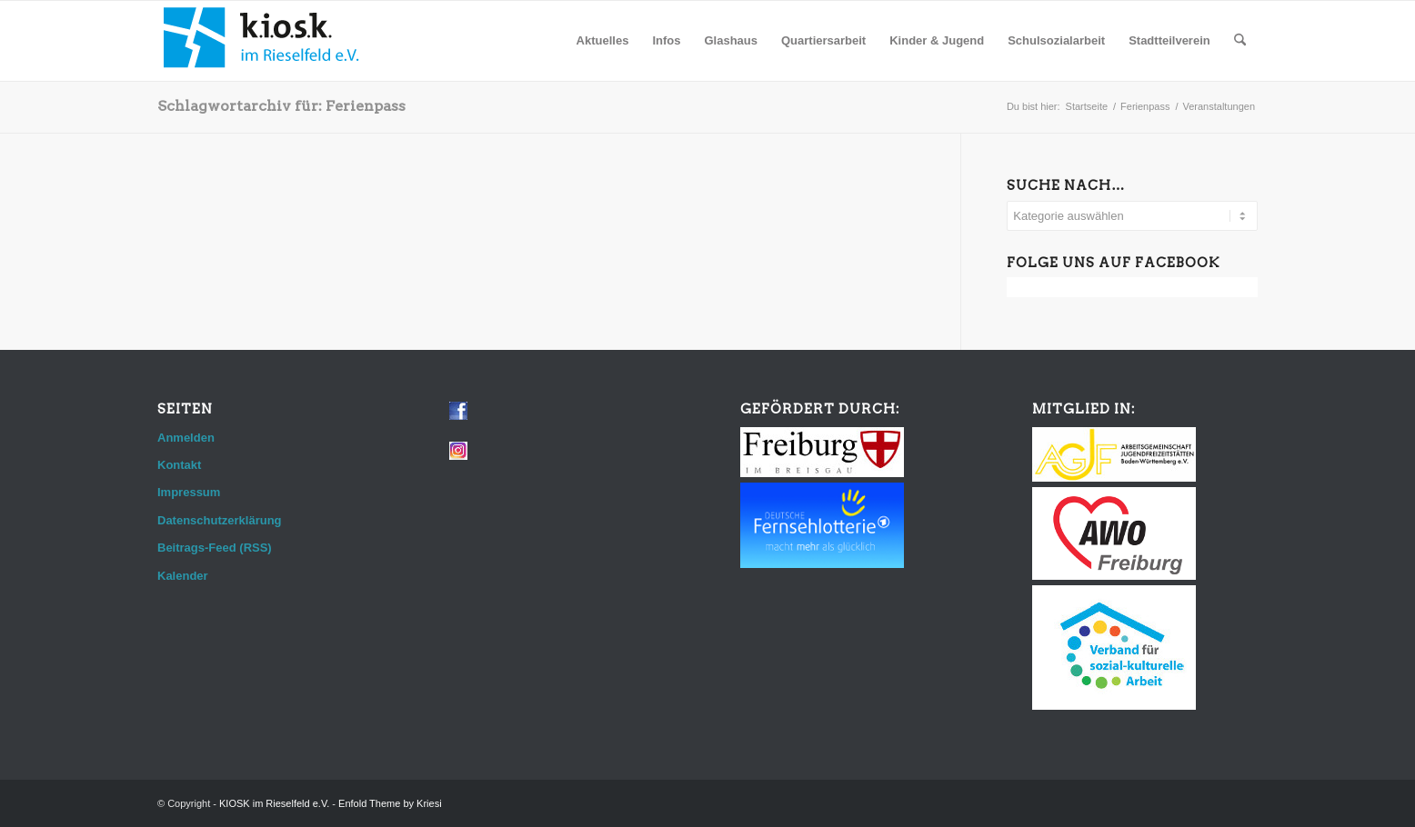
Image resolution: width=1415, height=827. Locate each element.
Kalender (182, 576)
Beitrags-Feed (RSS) (214, 547)
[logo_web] (261, 41)
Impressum (188, 492)
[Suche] (1240, 41)
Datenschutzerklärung (219, 520)
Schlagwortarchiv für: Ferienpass (281, 106)
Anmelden (186, 437)
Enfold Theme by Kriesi (390, 803)
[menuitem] (603, 41)
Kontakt (179, 465)
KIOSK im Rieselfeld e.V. (274, 803)
